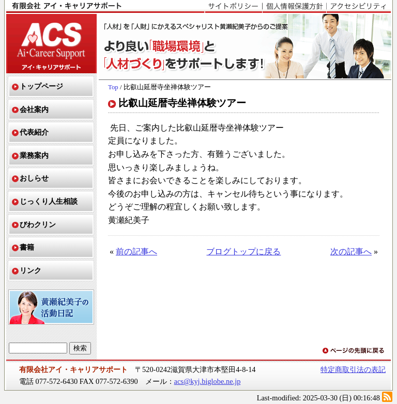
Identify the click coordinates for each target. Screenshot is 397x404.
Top (113, 87)
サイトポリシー (233, 6)
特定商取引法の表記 (353, 369)
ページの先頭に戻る (354, 351)
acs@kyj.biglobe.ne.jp (207, 381)
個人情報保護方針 (294, 6)
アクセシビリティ (358, 6)
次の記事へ (351, 251)
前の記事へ (136, 251)
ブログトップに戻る (243, 251)
